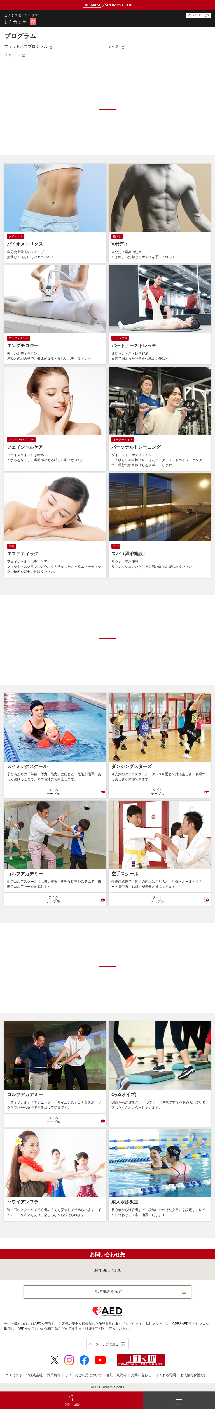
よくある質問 (166, 1375)
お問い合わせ (141, 1375)
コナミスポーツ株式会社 (24, 1375)
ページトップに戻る (103, 1344)
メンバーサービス (198, 15)
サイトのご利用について (83, 1375)
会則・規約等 (116, 1375)
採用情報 (53, 1375)
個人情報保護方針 (193, 1375)
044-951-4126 (107, 1270)
